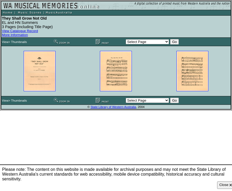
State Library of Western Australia (113, 106)
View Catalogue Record (20, 31)
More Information (15, 35)
